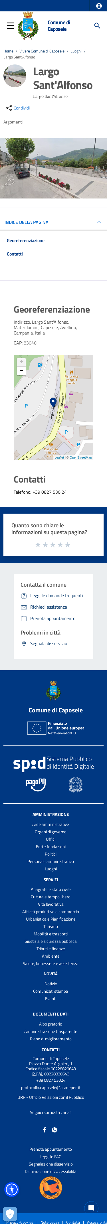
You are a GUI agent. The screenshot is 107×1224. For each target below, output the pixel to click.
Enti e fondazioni (51, 846)
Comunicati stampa (50, 991)
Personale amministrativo (50, 861)
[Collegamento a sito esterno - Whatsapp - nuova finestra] (54, 1129)
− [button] (21, 371)
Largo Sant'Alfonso (19, 57)
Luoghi (76, 51)
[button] (99, 6)
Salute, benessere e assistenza (50, 963)
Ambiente (51, 956)
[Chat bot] (91, 1208)
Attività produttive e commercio (50, 911)
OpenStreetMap (81, 457)
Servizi (51, 879)
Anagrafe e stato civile (51, 889)
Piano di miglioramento (51, 1038)
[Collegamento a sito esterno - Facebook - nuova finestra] (44, 1129)
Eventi (50, 998)
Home (8, 51)
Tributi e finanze (51, 948)
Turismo (50, 926)
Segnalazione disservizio (51, 1164)
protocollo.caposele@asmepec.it (50, 1087)
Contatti (51, 1049)
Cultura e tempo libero (50, 896)
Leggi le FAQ (51, 1156)
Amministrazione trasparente (50, 1031)
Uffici (50, 839)
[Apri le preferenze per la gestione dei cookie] (10, 1214)
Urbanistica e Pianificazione (51, 919)
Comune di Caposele (59, 25)
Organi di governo (50, 831)
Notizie (51, 983)
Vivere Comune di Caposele (41, 51)
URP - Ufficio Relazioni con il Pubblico (50, 1097)
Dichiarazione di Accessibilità (50, 1171)
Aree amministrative (50, 824)
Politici (50, 854)
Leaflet (59, 457)
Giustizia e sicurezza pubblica (51, 941)
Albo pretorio (50, 1024)
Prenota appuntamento (50, 1149)
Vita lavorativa (51, 904)
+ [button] (21, 362)
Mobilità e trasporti (51, 934)
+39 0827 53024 (50, 1080)
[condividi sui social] (17, 108)
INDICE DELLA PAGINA (29, 222)
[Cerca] (97, 25)
